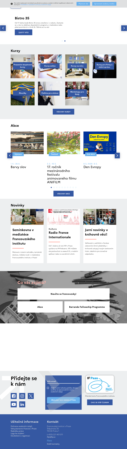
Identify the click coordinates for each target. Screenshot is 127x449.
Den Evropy (92, 167)
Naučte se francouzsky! (63, 294)
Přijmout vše (83, 4)
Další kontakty (53, 444)
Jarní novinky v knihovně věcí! (96, 232)
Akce (40, 307)
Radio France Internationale (60, 234)
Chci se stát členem (100, 402)
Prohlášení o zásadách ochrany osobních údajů (35, 5)
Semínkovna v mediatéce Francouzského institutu (23, 236)
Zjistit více (24, 32)
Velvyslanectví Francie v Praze (23, 428)
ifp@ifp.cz (51, 437)
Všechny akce (63, 194)
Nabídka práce (17, 431)
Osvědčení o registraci (20, 435)
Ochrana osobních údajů (21, 426)
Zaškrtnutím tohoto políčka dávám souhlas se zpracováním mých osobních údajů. (64, 390)
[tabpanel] (63, 25)
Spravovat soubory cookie (104, 4)
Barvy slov (18, 167)
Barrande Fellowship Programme (87, 307)
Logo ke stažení (17, 433)
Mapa (49, 440)
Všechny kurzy (63, 112)
